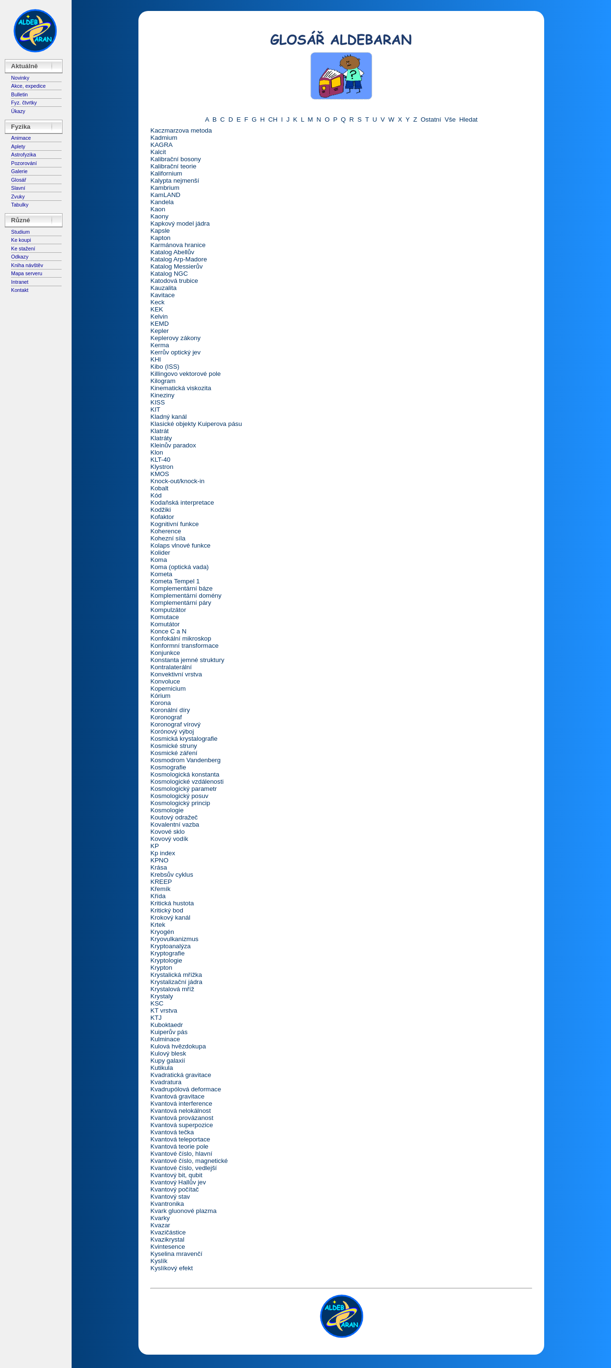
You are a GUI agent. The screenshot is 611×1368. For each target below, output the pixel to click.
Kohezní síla (167, 538)
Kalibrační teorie (173, 166)
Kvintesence (167, 1246)
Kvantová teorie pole (179, 1146)
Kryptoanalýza (170, 946)
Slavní (18, 188)
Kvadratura (165, 1082)
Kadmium (163, 137)
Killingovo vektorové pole (185, 373)
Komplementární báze (181, 588)
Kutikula (161, 1067)
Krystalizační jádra (176, 981)
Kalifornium (166, 173)
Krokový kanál (170, 917)
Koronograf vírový (175, 724)
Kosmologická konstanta (184, 774)
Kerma (159, 345)
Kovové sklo (167, 831)
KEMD (159, 323)
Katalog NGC (169, 273)
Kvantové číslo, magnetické (189, 1160)
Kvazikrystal (167, 1239)
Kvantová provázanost (181, 1117)
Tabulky (19, 204)
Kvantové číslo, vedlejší (183, 1167)
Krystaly (161, 996)
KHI (155, 359)
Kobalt (159, 488)
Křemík (160, 888)
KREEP (161, 881)
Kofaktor (162, 516)
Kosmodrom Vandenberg (185, 760)
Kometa (161, 574)
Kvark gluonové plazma (183, 1210)
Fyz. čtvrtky (24, 102)
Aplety (18, 146)
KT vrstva (163, 1010)
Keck (157, 302)
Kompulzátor (168, 609)
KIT (155, 409)
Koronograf (166, 717)
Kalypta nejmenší (174, 180)
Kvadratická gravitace (180, 1074)
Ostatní (431, 119)
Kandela (162, 202)
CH (272, 119)
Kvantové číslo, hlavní (181, 1153)
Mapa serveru (26, 273)
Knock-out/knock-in (177, 481)
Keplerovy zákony (175, 338)
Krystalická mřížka (176, 974)
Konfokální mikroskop (180, 638)
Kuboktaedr (166, 1024)
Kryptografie (167, 953)
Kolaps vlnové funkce (180, 545)
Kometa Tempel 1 (175, 581)
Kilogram (163, 380)
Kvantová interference (181, 1103)
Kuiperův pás (169, 1032)
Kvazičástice (168, 1232)
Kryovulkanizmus (174, 939)
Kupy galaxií (167, 1060)
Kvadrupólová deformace (185, 1089)
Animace (21, 138)
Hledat (468, 119)
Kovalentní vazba (174, 824)
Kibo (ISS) (164, 366)
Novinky (20, 78)
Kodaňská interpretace (182, 502)
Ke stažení (23, 248)
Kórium (160, 695)
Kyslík (159, 1260)
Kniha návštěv (27, 265)
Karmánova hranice (178, 245)
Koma (158, 559)
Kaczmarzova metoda (181, 130)
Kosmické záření (174, 753)
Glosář (18, 180)
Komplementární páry (180, 602)
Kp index (162, 853)
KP (154, 846)
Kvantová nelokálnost (180, 1110)
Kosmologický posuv (179, 795)
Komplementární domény (185, 595)
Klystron (161, 466)
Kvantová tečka (172, 1132)
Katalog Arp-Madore (178, 259)
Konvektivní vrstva (176, 674)
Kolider (160, 552)
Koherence (165, 531)
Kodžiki (160, 509)
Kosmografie (168, 767)
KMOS (159, 473)
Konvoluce (165, 681)
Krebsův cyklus (171, 874)
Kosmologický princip (180, 803)
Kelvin (159, 316)
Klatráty (161, 438)
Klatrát (159, 431)
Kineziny (162, 395)
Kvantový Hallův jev (178, 1182)
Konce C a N (168, 631)
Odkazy (19, 256)
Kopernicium (168, 688)
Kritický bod (166, 910)
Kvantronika (167, 1203)
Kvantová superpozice (181, 1125)
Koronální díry (170, 710)
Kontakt (19, 290)
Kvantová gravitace (177, 1096)
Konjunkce (165, 652)
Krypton (161, 967)
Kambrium (164, 187)
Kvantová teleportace (180, 1139)
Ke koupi (21, 240)
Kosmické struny (173, 745)
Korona (160, 702)
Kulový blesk (168, 1053)
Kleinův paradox (173, 445)
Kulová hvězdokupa (178, 1046)
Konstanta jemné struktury (187, 659)
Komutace (164, 617)
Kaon (157, 209)
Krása (158, 867)
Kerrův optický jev (175, 352)
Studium (20, 232)
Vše (450, 119)
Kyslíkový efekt (171, 1268)
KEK (156, 309)
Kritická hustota (172, 903)
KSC (156, 1003)
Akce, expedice (28, 86)
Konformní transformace (184, 645)
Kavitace (162, 295)
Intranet (19, 282)
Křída (158, 896)
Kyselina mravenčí (176, 1253)
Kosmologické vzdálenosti (186, 781)
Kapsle (160, 230)
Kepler (159, 330)
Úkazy (18, 111)
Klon (156, 452)
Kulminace (165, 1039)
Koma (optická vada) (179, 566)
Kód (156, 495)
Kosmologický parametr (183, 788)
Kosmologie (167, 810)
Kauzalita (163, 287)
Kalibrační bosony (175, 159)
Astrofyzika (23, 154)
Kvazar (160, 1225)
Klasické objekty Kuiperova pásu (196, 423)
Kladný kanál (168, 416)
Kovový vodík (169, 838)
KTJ (156, 1017)
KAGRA (161, 144)
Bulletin (19, 94)
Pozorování (24, 163)
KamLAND (165, 194)
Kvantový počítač (174, 1189)
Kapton (160, 237)
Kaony (159, 216)
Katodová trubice (174, 280)
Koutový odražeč (174, 817)
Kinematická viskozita (180, 388)
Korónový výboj (172, 731)
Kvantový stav (170, 1196)
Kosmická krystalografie (184, 738)
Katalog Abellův (172, 252)
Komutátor (165, 624)
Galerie (19, 171)
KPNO (159, 860)
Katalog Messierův (176, 266)
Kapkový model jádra (180, 223)
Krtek (157, 924)
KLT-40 (160, 459)
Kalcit (158, 151)
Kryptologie (166, 960)
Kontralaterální (171, 667)
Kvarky (160, 1218)
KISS (157, 402)
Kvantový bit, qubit (176, 1175)
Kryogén (162, 931)
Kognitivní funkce (174, 524)
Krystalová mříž (172, 989)
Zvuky (17, 196)
